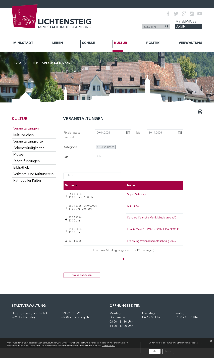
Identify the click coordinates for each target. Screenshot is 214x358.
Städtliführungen (26, 161)
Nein (168, 351)
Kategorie (70, 147)
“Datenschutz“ (108, 346)
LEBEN (57, 43)
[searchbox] (122, 147)
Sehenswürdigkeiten (28, 148)
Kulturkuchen (23, 135)
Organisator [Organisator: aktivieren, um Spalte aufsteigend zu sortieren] (159, 185)
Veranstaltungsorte (28, 141)
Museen (19, 154)
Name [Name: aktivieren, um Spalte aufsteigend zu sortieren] (99, 185)
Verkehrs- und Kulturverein (33, 174)
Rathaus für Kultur (27, 180)
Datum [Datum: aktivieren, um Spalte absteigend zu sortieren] (69, 185)
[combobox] (139, 147)
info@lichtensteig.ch (75, 327)
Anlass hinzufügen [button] (82, 285)
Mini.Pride (101, 209)
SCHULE (88, 43)
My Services (186, 21)
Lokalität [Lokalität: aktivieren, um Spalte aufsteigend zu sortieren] (134, 185)
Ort (66, 157)
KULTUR (120, 43)
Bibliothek (21, 167)
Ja (154, 351)
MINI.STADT (23, 43)
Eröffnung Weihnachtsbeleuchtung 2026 (110, 247)
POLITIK (153, 43)
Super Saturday (105, 194)
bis (138, 132)
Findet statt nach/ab (72, 135)
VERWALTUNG (190, 43)
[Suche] (167, 27)
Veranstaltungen (34, 128)
